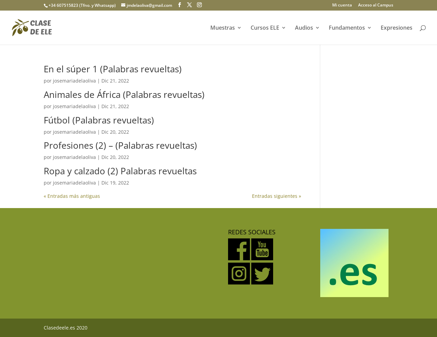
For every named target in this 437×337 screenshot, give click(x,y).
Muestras (222, 28)
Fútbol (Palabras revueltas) (99, 120)
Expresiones (396, 28)
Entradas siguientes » (276, 196)
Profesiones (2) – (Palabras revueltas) (120, 145)
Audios (304, 28)
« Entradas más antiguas (72, 196)
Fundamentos (347, 28)
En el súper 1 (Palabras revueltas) (113, 69)
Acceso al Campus (375, 5)
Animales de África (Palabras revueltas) (124, 94)
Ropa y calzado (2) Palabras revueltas (120, 171)
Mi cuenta (342, 5)
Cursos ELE (265, 28)
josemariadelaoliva (74, 80)
